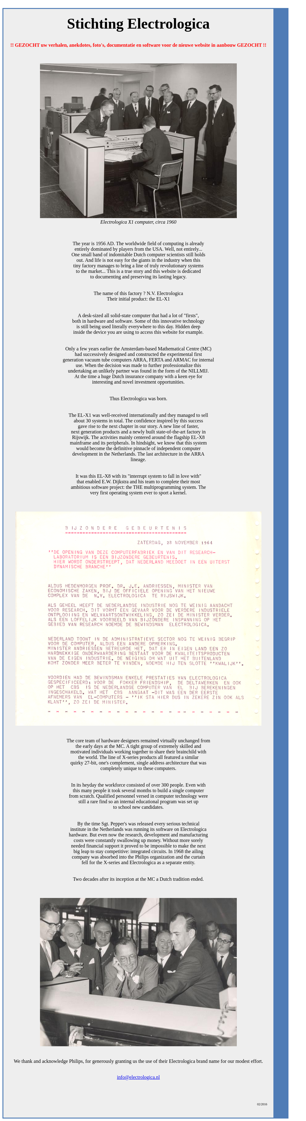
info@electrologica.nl (138, 1077)
